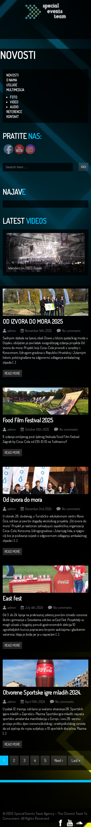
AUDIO (14, 107)
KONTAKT (12, 117)
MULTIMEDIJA (15, 90)
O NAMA (11, 80)
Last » (76, 760)
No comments (71, 331)
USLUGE (11, 85)
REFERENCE (14, 112)
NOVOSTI (12, 75)
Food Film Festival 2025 (28, 420)
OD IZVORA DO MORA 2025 (33, 321)
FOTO (13, 97)
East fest (12, 598)
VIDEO (14, 102)
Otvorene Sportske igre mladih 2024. (42, 692)
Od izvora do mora (22, 499)
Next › (59, 760)
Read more (12, 373)
